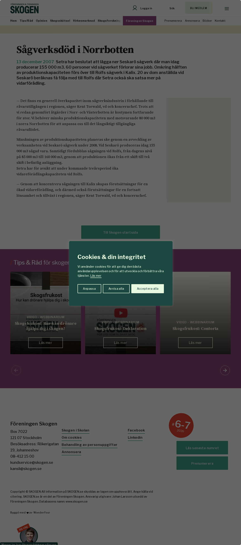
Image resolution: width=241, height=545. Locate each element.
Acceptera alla (148, 288)
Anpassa (89, 288)
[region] (120, 272)
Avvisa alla (116, 288)
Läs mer (95, 275)
